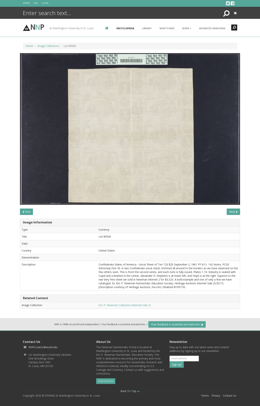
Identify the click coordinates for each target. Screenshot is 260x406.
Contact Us (229, 395)
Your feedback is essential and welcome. (177, 324)
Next (233, 211)
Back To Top (130, 391)
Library (147, 28)
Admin (26, 3)
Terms (205, 395)
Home (29, 46)
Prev (26, 211)
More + (186, 28)
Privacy (215, 395)
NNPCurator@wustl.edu (42, 347)
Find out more (105, 381)
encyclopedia (125, 28)
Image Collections (48, 46)
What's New (167, 28)
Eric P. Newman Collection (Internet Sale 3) (125, 305)
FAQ (36, 3)
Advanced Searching (212, 28)
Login (45, 3)
